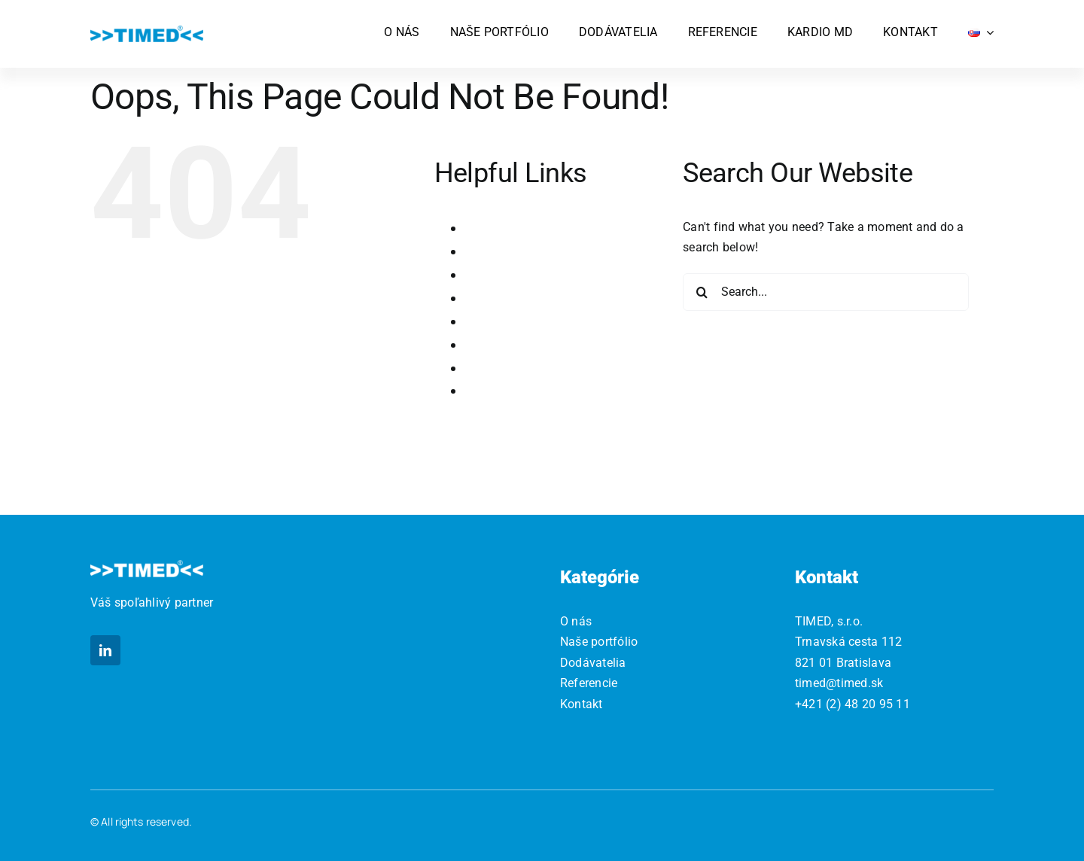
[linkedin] (105, 650)
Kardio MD (496, 274)
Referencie (497, 368)
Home (483, 251)
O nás (481, 344)
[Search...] (826, 292)
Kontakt (488, 298)
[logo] (146, 31)
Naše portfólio (507, 321)
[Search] (701, 292)
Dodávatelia (501, 228)
